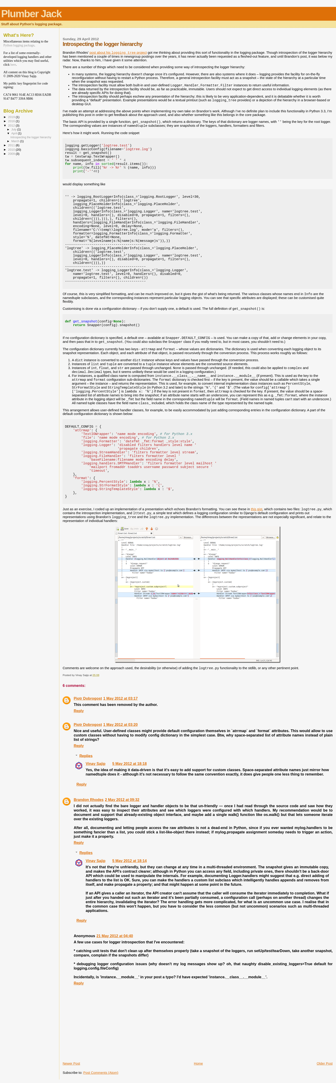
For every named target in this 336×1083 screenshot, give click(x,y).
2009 (12, 153)
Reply (79, 711)
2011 (12, 145)
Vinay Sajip (96, 763)
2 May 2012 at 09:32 (122, 800)
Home (198, 1063)
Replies (85, 755)
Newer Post (71, 1063)
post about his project (118, 52)
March (15, 141)
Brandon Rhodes (88, 800)
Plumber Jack (31, 13)
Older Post (325, 1063)
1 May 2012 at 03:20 (120, 724)
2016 (12, 121)
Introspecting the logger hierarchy (30, 137)
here (13, 64)
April (14, 133)
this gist (256, 509)
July (14, 129)
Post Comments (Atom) (100, 1073)
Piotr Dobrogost (88, 698)
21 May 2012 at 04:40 (115, 936)
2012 (12, 125)
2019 (12, 117)
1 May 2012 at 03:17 (120, 698)
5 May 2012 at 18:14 (129, 861)
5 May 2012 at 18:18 (129, 763)
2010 (12, 149)
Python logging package (18, 45)
